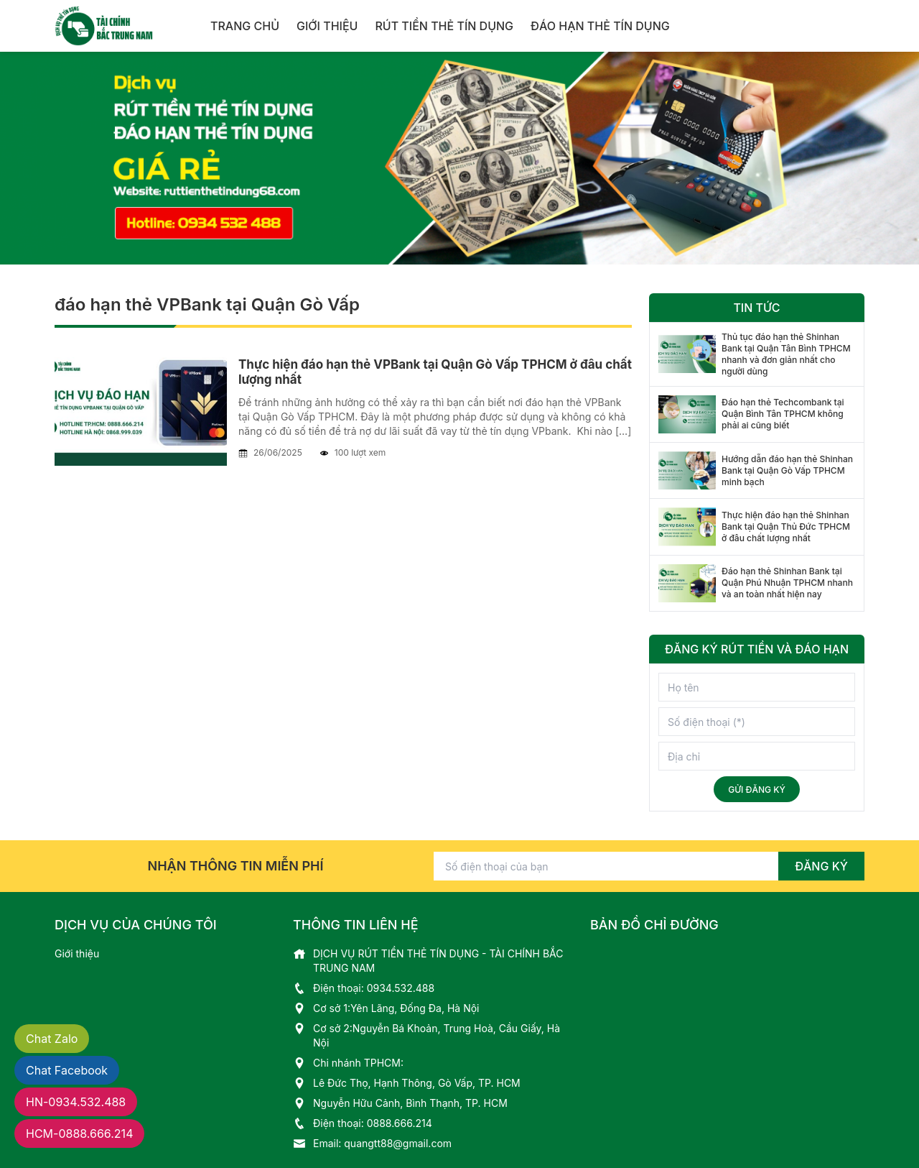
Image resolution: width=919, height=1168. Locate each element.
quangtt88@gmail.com (398, 1143)
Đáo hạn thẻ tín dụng (600, 26)
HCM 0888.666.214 (79, 1133)
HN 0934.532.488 (76, 1101)
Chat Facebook (67, 1070)
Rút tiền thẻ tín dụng (444, 26)
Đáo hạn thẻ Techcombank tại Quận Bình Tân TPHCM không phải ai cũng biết (783, 414)
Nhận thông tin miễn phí (236, 865)
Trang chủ (244, 26)
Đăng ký (821, 866)
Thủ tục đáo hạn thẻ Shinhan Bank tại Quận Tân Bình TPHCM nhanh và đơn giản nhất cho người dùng (786, 354)
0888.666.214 (399, 1123)
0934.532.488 (400, 988)
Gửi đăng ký (756, 789)
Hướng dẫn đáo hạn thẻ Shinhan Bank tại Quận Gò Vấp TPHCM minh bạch (787, 470)
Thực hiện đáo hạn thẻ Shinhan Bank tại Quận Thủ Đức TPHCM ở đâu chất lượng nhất (786, 526)
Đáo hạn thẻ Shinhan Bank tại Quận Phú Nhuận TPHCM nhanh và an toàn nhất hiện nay (787, 582)
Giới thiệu (327, 26)
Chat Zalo (52, 1038)
